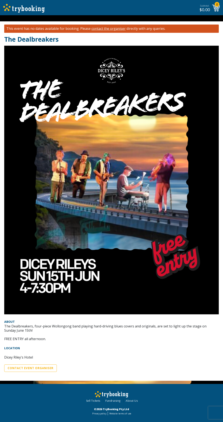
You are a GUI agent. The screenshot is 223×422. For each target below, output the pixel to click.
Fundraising (113, 401)
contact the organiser (108, 29)
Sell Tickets (93, 401)
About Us (132, 401)
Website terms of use (120, 413)
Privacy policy (99, 413)
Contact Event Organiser (30, 368)
